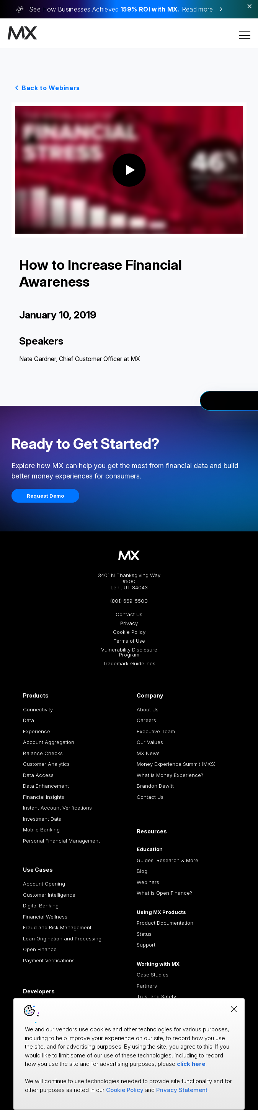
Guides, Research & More (167, 860)
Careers (146, 720)
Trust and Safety (156, 996)
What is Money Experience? (170, 775)
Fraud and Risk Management (57, 927)
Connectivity (38, 709)
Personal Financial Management (61, 841)
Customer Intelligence (49, 895)
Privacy (129, 623)
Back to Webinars (51, 88)
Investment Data (42, 819)
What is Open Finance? (164, 893)
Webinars (148, 882)
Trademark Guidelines (129, 663)
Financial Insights (43, 797)
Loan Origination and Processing (62, 938)
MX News (148, 753)
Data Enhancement (46, 786)
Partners (147, 986)
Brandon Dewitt (155, 786)
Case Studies (152, 974)
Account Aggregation (48, 742)
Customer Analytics (46, 764)
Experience (36, 731)
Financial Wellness (45, 917)
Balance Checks (43, 753)
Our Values (150, 742)
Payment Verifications (49, 960)
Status (144, 934)
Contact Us (129, 614)
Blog (142, 871)
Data (28, 720)
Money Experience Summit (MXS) (176, 764)
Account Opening (44, 884)
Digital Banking (41, 905)
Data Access (38, 775)
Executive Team (156, 731)
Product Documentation (165, 923)
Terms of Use (129, 640)
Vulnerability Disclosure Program (129, 652)
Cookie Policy (129, 632)
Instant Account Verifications (57, 808)
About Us (147, 709)
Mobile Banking (41, 829)
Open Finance (40, 949)
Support (146, 945)
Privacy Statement (181, 1090)
